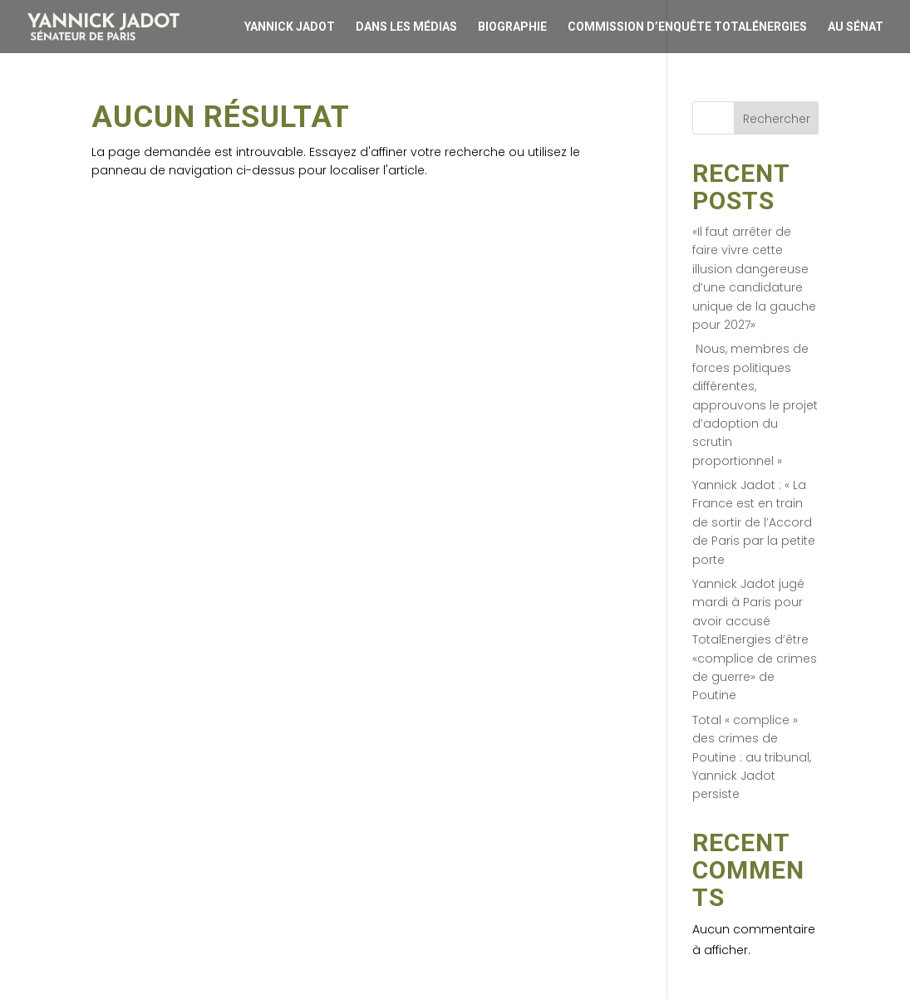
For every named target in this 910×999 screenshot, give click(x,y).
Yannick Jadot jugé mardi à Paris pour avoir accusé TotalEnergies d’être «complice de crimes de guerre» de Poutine (754, 639)
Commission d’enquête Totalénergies (687, 26)
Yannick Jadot (289, 26)
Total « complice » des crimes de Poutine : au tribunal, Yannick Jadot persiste (751, 757)
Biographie (512, 26)
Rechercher (776, 118)
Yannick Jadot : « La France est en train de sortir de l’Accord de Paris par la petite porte (753, 522)
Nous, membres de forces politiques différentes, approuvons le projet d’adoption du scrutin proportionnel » (755, 404)
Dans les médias (406, 26)
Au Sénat (855, 26)
